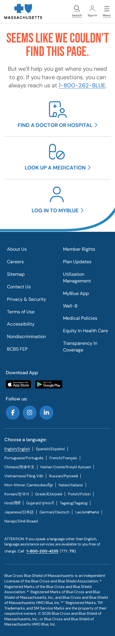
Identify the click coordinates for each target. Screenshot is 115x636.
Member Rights (79, 249)
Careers (15, 262)
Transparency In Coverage (80, 346)
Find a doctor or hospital (55, 125)
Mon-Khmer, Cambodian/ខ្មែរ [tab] (28, 485)
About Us (17, 249)
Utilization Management (77, 277)
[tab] (50, 449)
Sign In (92, 11)
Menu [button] (107, 11)
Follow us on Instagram (30, 413)
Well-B (70, 306)
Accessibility (21, 324)
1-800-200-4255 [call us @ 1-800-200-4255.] (42, 551)
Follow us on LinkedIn (46, 413)
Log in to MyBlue (55, 210)
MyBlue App (76, 293)
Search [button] (77, 11)
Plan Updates (77, 262)
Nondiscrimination (26, 336)
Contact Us (19, 287)
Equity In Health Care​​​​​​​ (85, 331)
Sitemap (16, 274)
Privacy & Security (26, 299)
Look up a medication (55, 167)
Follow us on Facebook (13, 413)
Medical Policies (80, 318)
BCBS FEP (17, 349)
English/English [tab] (17, 448)
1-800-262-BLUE (82, 85)
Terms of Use (21, 312)
